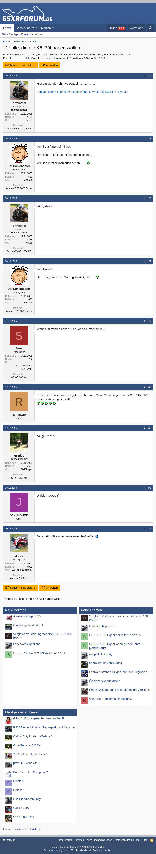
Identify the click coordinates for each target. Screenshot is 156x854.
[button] (36, 28)
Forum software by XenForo (78, 847)
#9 (149, 528)
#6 (149, 387)
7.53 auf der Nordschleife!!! (30, 754)
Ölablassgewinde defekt (28, 625)
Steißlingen (26, 469)
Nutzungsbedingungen (99, 839)
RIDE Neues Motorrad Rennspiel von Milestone (44, 727)
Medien (46, 28)
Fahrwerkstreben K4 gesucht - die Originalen (118, 672)
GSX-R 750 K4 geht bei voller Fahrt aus (39, 652)
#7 (149, 428)
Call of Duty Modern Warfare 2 (33, 736)
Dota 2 (17, 790)
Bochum (28, 179)
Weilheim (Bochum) (22, 570)
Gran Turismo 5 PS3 (26, 745)
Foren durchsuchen (32, 34)
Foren (7, 28)
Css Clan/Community (27, 799)
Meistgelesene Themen (22, 712)
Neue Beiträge (10, 34)
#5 (149, 321)
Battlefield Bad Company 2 (30, 772)
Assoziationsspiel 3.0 (27, 616)
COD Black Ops (23, 816)
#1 (149, 75)
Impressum (65, 839)
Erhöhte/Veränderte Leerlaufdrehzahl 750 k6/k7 (120, 689)
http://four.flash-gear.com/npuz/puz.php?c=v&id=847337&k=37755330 (82, 91)
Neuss (29, 120)
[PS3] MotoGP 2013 (26, 763)
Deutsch (9, 839)
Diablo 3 (18, 781)
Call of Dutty (21, 807)
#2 (149, 138)
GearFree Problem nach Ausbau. (110, 698)
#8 (149, 487)
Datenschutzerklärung (127, 839)
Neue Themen (91, 610)
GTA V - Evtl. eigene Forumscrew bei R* (39, 718)
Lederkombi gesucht (26, 644)
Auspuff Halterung (101, 654)
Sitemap (79, 839)
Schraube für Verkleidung (105, 663)
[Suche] (150, 28)
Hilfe (145, 839)
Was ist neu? (25, 28)
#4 (149, 261)
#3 (149, 198)
